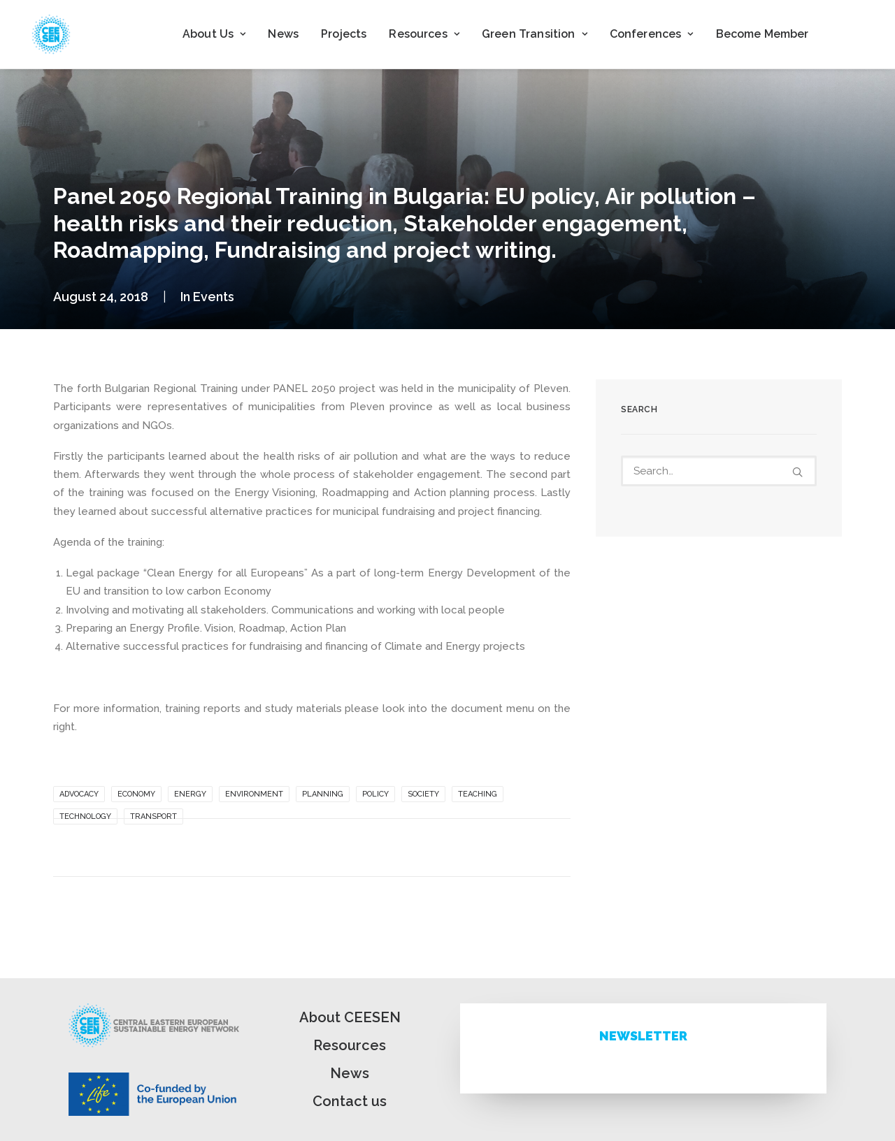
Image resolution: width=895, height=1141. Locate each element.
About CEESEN (350, 1017)
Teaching (477, 794)
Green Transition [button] (534, 34)
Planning (322, 794)
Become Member (762, 34)
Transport (153, 816)
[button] (797, 472)
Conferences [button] (652, 34)
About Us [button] (213, 34)
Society (423, 794)
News (283, 34)
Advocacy (79, 794)
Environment (254, 794)
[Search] (719, 471)
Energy (190, 794)
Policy (375, 794)
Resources (349, 1045)
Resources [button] (424, 34)
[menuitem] (214, 34)
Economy (136, 794)
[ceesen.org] (51, 34)
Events (213, 296)
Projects (343, 34)
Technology (85, 816)
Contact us (350, 1101)
